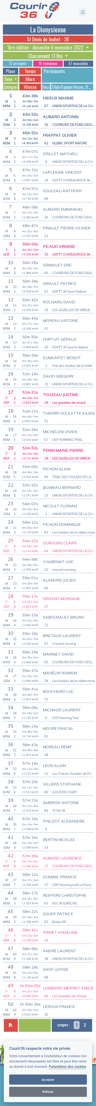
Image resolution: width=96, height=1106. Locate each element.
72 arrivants (18, 63)
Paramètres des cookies (67, 1067)
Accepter (48, 1079)
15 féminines (48, 63)
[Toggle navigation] (82, 12)
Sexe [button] (8, 79)
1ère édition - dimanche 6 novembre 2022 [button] (45, 47)
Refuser (48, 1092)
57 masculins (78, 63)
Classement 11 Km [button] (46, 56)
